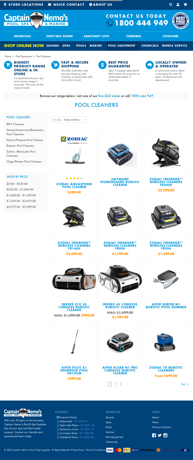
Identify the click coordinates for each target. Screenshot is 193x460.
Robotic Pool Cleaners (20, 145)
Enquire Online (68, 417)
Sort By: (58, 119)
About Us (100, 5)
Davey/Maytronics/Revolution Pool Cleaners (25, 132)
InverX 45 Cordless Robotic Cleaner (120, 306)
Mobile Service (174, 45)
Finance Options (161, 427)
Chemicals (150, 45)
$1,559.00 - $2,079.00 (21, 201)
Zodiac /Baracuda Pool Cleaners (21, 154)
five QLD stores (109, 96)
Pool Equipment (114, 437)
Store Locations (24, 5)
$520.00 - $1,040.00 (20, 189)
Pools (81, 45)
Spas (108, 422)
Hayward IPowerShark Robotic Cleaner (120, 182)
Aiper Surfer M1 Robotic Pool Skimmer (166, 306)
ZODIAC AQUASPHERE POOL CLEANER (74, 186)
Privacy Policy (77, 449)
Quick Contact (66, 5)
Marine (110, 432)
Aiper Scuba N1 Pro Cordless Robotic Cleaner (120, 370)
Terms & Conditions (96, 449)
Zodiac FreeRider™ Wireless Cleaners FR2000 (166, 182)
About (155, 417)
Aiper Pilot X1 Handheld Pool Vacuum (74, 370)
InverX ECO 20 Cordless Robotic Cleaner (74, 307)
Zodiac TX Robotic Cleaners (166, 369)
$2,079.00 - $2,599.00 (21, 207)
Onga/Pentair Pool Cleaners (24, 161)
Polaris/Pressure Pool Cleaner (25, 140)
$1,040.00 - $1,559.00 (21, 195)
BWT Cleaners (15, 124)
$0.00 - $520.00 (17, 184)
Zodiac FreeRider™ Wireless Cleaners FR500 (166, 246)
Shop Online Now (24, 46)
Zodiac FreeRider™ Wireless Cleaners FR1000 (74, 246)
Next (185, 384)
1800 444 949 (141, 23)
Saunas (52, 45)
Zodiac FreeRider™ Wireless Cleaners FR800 (120, 246)
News (155, 422)
